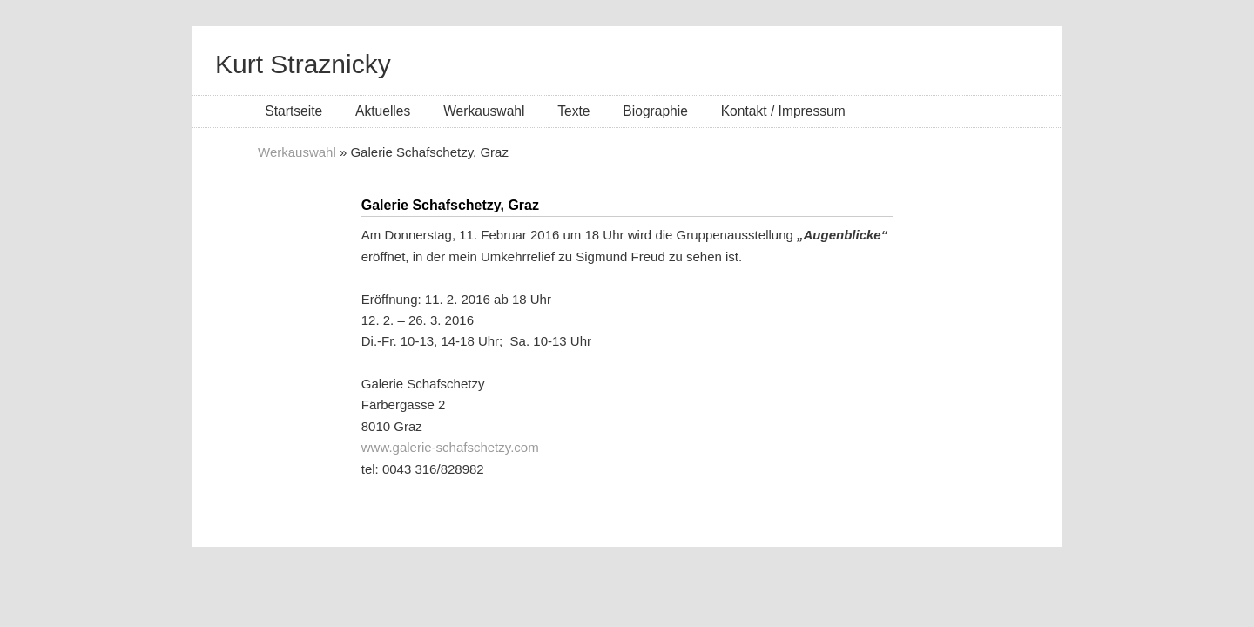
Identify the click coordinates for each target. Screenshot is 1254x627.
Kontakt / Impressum (783, 111)
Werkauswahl (483, 111)
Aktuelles (382, 111)
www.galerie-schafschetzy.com (450, 447)
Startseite (293, 111)
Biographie (655, 111)
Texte (573, 111)
